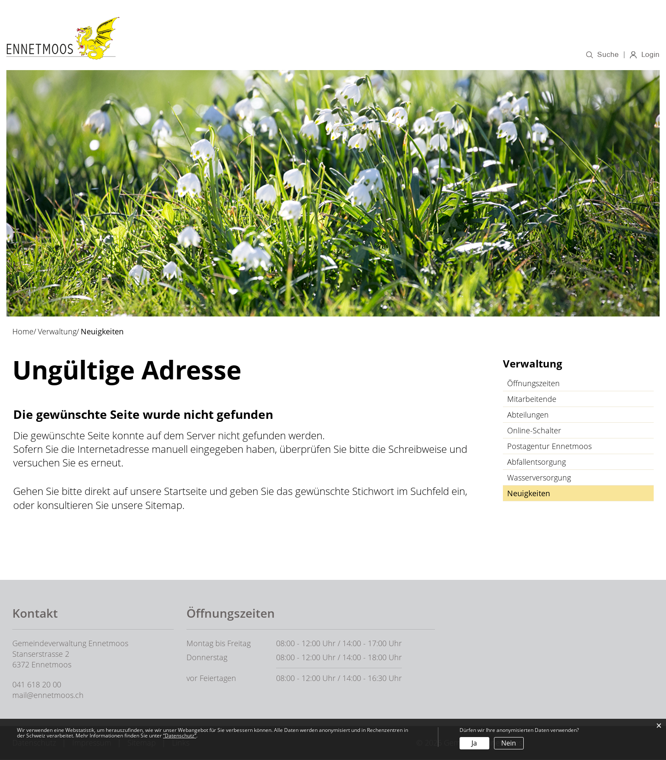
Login (650, 55)
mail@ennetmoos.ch (48, 695)
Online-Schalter (534, 431)
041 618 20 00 (36, 685)
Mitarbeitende (531, 400)
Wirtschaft (484, 54)
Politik (338, 54)
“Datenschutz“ (179, 735)
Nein (508, 743)
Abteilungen (528, 415)
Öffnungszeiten (533, 384)
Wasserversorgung (539, 478)
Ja (474, 743)
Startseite (185, 492)
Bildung (436, 54)
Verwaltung (385, 54)
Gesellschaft (542, 54)
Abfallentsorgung (536, 463)
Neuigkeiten (551, 494)
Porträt (301, 54)
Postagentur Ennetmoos (549, 447)
